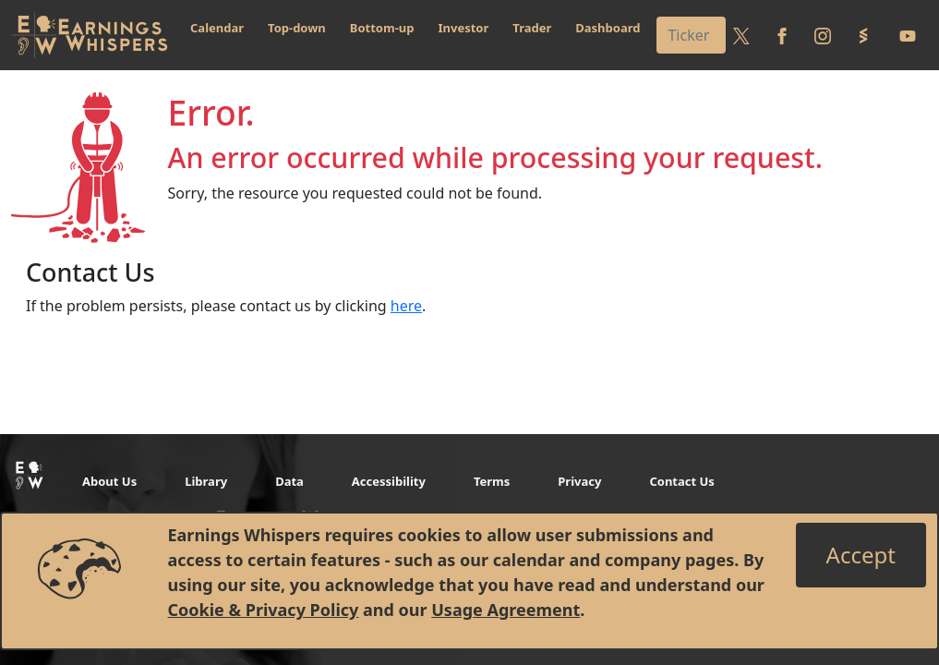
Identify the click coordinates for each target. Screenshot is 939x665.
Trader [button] (531, 27)
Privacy (579, 481)
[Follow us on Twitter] (741, 35)
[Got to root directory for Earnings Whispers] (89, 35)
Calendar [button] (217, 27)
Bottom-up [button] (382, 27)
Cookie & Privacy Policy (263, 609)
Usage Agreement (505, 609)
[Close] (861, 555)
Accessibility (389, 481)
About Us (109, 481)
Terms (492, 481)
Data (289, 481)
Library (206, 481)
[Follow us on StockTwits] (863, 35)
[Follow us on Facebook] (782, 35)
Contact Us (681, 481)
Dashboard (607, 27)
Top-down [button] (297, 27)
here (406, 306)
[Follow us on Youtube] (907, 35)
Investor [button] (464, 27)
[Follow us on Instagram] (822, 35)
